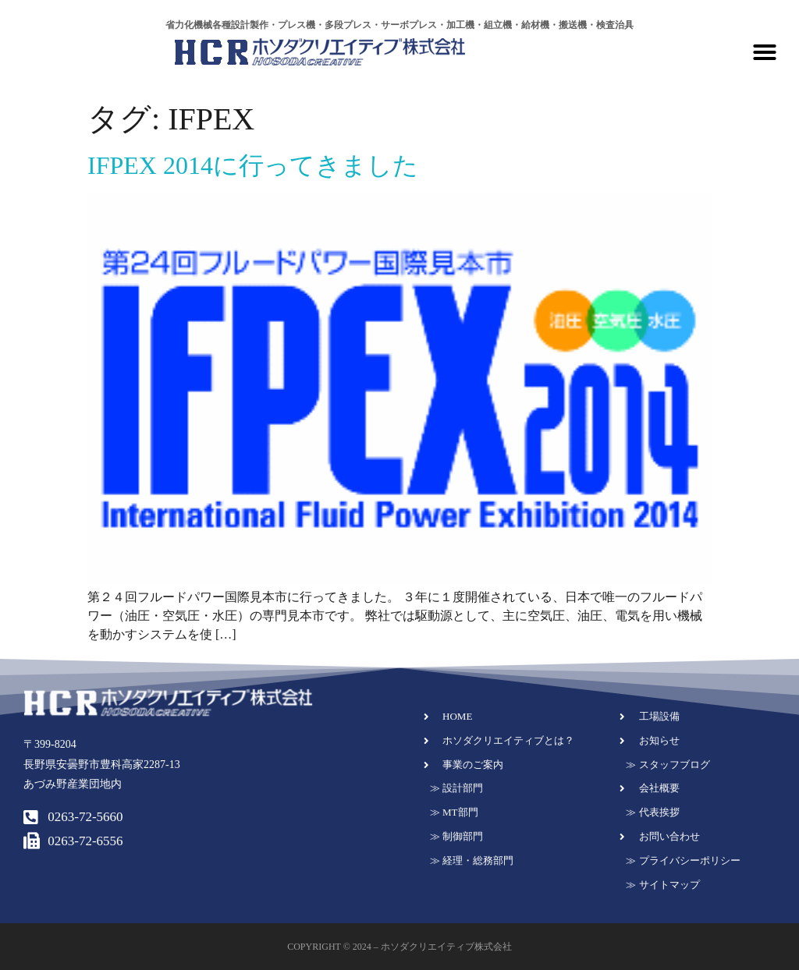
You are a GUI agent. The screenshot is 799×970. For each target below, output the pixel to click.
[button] (764, 52)
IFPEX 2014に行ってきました (252, 165)
